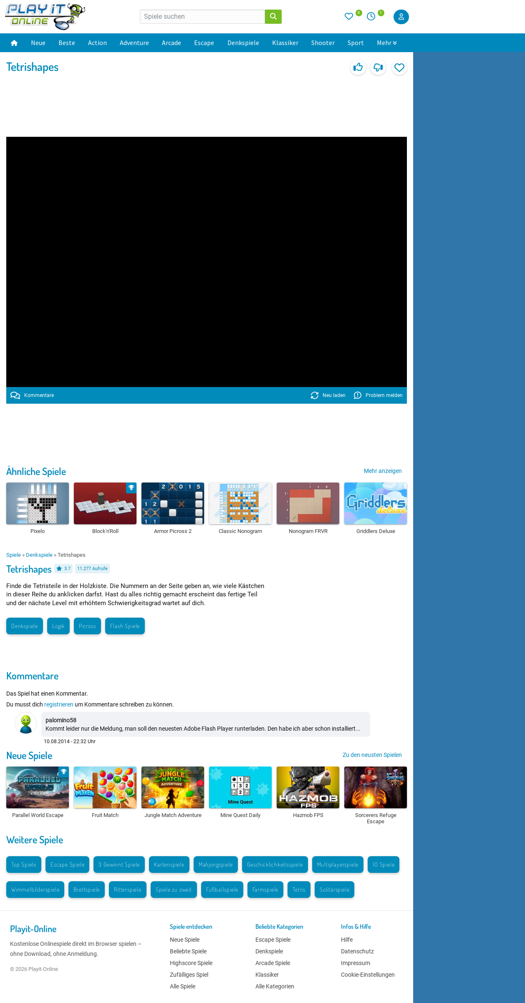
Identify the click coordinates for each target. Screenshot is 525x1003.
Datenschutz (357, 951)
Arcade (171, 42)
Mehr (387, 42)
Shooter (323, 42)
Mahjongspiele (216, 864)
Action (97, 42)
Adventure (134, 42)
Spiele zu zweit (174, 889)
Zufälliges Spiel (189, 974)
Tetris (299, 889)
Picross (87, 625)
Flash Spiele (125, 625)
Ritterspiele (127, 889)
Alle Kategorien (274, 986)
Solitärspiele (334, 889)
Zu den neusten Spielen (372, 755)
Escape (204, 42)
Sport (356, 42)
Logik (58, 625)
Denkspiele (243, 42)
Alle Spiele (182, 986)
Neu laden (328, 395)
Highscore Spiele (191, 963)
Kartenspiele (169, 864)
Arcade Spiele (272, 963)
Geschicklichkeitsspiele (275, 864)
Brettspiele (86, 889)
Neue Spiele (29, 755)
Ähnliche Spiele (36, 471)
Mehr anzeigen (383, 471)
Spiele (13, 555)
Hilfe (347, 939)
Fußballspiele (222, 889)
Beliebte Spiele (188, 951)
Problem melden (378, 395)
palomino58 (60, 720)
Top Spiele (23, 864)
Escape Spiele (67, 864)
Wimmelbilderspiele (35, 889)
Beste (66, 42)
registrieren (58, 704)
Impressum (355, 963)
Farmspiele (265, 889)
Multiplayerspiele (338, 864)
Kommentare (32, 395)
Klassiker (285, 42)
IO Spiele (383, 864)
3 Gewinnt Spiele (119, 864)
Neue (38, 42)
